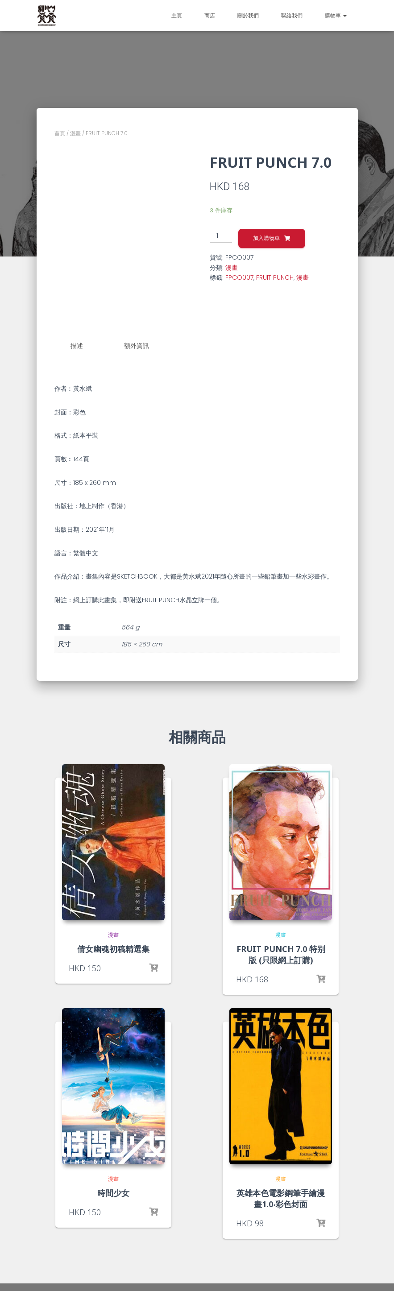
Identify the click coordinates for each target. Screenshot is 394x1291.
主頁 (176, 15)
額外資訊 (136, 345)
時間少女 (113, 1192)
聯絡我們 (292, 15)
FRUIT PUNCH (275, 277)
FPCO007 (239, 277)
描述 (77, 345)
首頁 (59, 133)
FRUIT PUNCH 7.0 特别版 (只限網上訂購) (280, 954)
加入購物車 (266, 238)
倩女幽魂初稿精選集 (113, 948)
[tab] (83, 346)
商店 (209, 15)
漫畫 (75, 133)
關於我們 (248, 15)
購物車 (336, 15)
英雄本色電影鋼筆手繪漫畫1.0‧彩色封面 (280, 1198)
